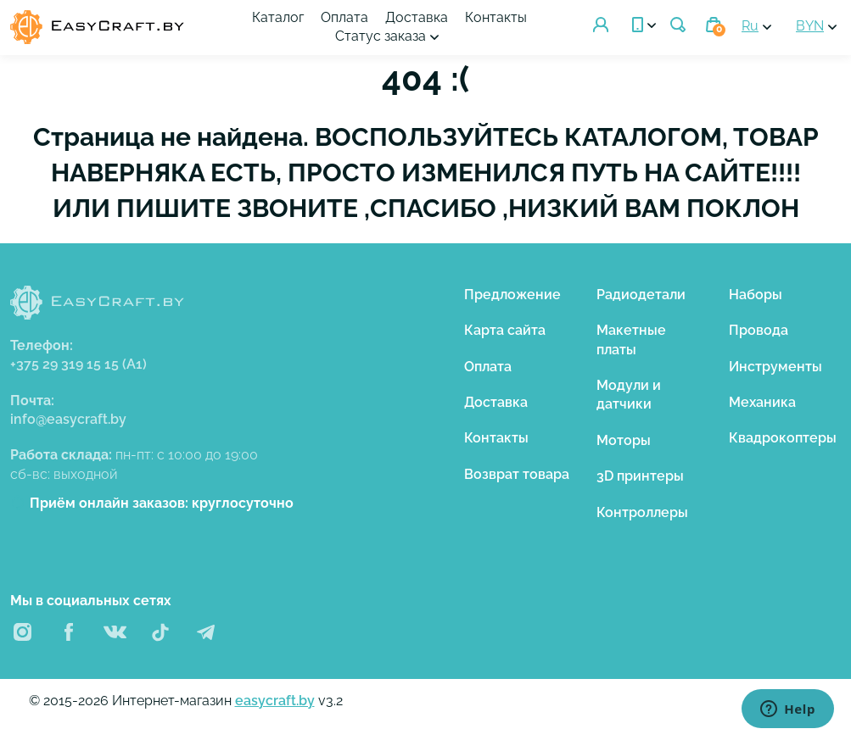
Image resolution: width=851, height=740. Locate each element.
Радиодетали (641, 295)
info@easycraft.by (68, 419)
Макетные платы (631, 339)
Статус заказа (380, 36)
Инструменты (775, 367)
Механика (762, 402)
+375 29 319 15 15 (78, 364)
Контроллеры (642, 512)
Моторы (623, 440)
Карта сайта (505, 330)
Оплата (344, 17)
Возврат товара (516, 474)
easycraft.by (275, 701)
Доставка (416, 17)
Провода (758, 330)
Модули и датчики (628, 394)
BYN (810, 26)
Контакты (496, 17)
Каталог (278, 17)
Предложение (512, 295)
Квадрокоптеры (783, 438)
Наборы (755, 295)
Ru (750, 26)
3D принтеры (640, 476)
